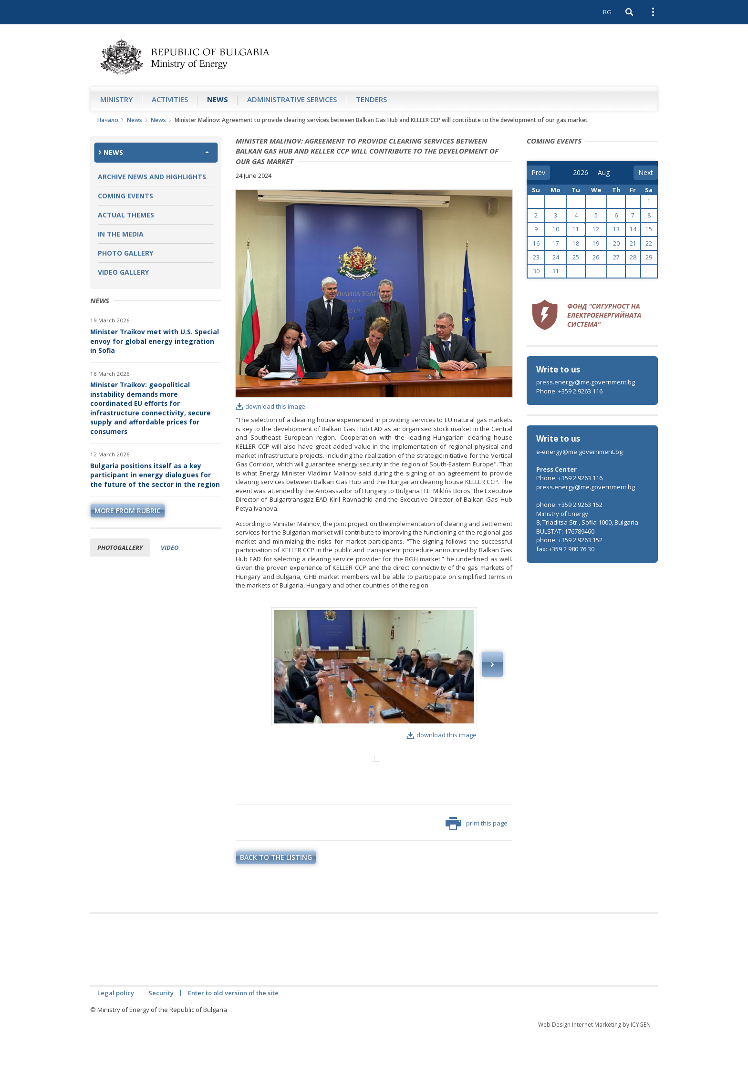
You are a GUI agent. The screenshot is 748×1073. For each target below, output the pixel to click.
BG (607, 12)
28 (633, 257)
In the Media (121, 233)
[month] (604, 172)
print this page (477, 863)
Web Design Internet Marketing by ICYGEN (594, 1064)
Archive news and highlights (152, 176)
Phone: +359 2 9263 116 (569, 391)
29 (648, 257)
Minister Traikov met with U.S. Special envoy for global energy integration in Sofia (154, 341)
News (217, 99)
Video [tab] (169, 547)
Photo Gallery (125, 253)
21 (633, 243)
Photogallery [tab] (120, 547)
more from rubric (127, 510)
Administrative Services (292, 99)
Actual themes (126, 214)
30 (536, 271)
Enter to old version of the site (233, 1032)
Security (161, 1032)
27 (616, 257)
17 (555, 243)
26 (595, 257)
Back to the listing (276, 896)
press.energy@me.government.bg (585, 382)
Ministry (116, 99)
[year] (580, 172)
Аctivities (170, 99)
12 (595, 229)
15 (648, 229)
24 (555, 257)
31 (555, 271)
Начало (107, 120)
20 (616, 243)
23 (536, 257)
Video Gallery (123, 272)
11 (575, 229)
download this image (270, 406)
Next (492, 664)
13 (616, 229)
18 (575, 243)
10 (555, 229)
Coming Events (125, 195)
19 (595, 243)
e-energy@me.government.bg (579, 451)
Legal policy (115, 1032)
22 (648, 243)
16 (536, 243)
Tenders (371, 99)
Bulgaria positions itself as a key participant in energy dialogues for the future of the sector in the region (155, 475)
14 (633, 229)
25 (575, 257)
